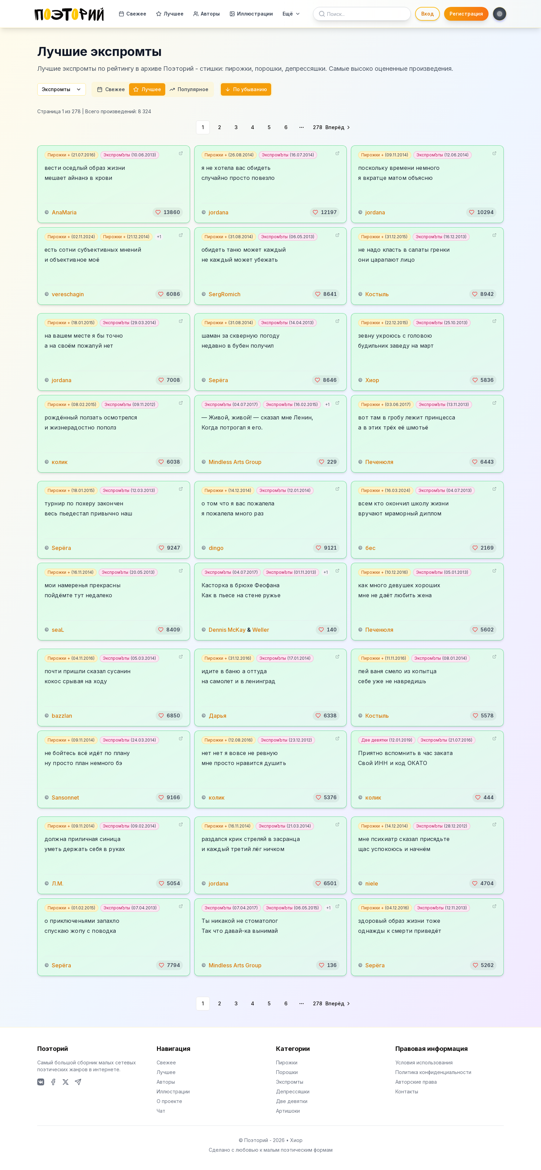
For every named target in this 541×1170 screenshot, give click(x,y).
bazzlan (62, 715)
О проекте (169, 1101)
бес (370, 547)
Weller (260, 629)
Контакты (406, 1091)
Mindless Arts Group (235, 461)
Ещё (292, 14)
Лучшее (170, 14)
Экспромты (61, 89)
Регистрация (466, 14)
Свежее (132, 14)
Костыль (377, 294)
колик (60, 461)
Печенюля (379, 461)
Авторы (206, 14)
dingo (216, 547)
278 (317, 127)
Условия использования (424, 1062)
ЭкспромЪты (130, 154)
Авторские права (416, 1082)
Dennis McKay (227, 629)
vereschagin (68, 294)
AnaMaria (64, 212)
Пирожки (286, 1062)
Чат (161, 1111)
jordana (218, 212)
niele (371, 883)
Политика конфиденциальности (433, 1072)
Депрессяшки (292, 1091)
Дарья (217, 715)
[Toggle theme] (499, 14)
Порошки (287, 1072)
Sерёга (218, 380)
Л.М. (57, 883)
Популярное (188, 89)
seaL (58, 629)
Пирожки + (71, 154)
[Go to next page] (338, 127)
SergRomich (224, 294)
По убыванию (246, 89)
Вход (427, 14)
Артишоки (288, 1111)
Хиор (372, 380)
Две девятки (386, 740)
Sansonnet (65, 797)
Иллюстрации (251, 14)
